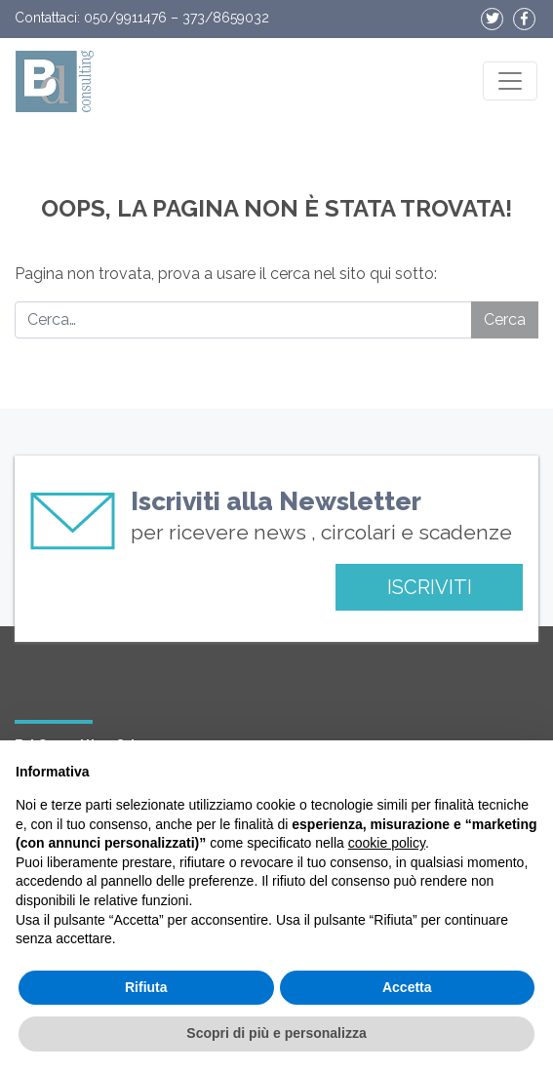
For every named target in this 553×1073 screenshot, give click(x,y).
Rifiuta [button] (146, 987)
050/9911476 (125, 17)
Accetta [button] (407, 987)
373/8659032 (225, 17)
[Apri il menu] (510, 80)
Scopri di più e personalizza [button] (276, 1033)
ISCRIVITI (429, 587)
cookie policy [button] (386, 843)
